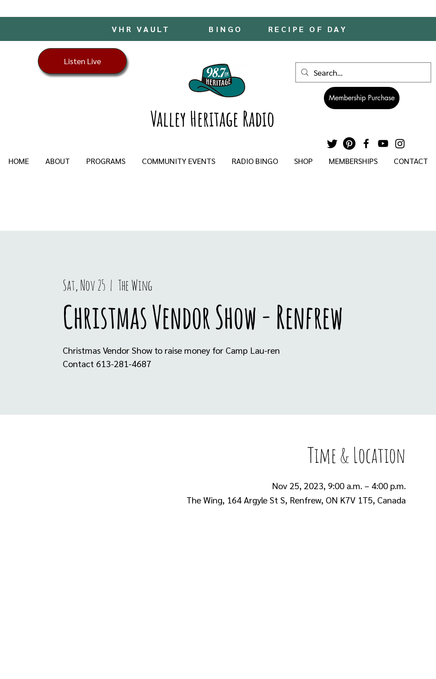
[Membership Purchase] (362, 98)
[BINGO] (227, 29)
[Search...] (363, 72)
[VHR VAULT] (141, 28)
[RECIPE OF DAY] (308, 29)
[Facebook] (366, 143)
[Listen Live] (82, 61)
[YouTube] (383, 143)
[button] (57, 161)
